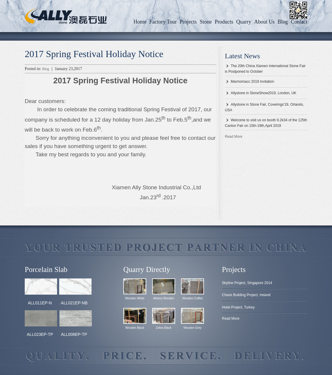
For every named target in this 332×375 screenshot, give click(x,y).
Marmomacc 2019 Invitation (252, 81)
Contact (299, 22)
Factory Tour (163, 22)
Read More (233, 137)
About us (264, 22)
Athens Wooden (163, 298)
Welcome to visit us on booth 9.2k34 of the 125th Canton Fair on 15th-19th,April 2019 (266, 123)
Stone (206, 22)
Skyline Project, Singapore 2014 (247, 283)
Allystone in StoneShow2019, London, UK (263, 93)
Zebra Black (163, 327)
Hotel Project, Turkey (238, 307)
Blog (283, 22)
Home (140, 22)
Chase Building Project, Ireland (246, 295)
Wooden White (134, 298)
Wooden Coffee (192, 298)
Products (224, 22)
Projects (188, 22)
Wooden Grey (192, 327)
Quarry (243, 22)
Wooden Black (134, 327)
